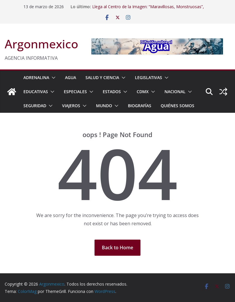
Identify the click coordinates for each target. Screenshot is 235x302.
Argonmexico (41, 44)
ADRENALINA (36, 77)
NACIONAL (175, 91)
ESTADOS (112, 91)
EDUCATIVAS (35, 91)
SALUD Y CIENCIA (102, 77)
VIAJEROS (71, 105)
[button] (52, 78)
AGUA (70, 77)
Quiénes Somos (177, 105)
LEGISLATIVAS (148, 77)
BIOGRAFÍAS (139, 105)
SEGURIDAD (34, 105)
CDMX (143, 91)
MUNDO (104, 105)
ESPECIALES (75, 91)
